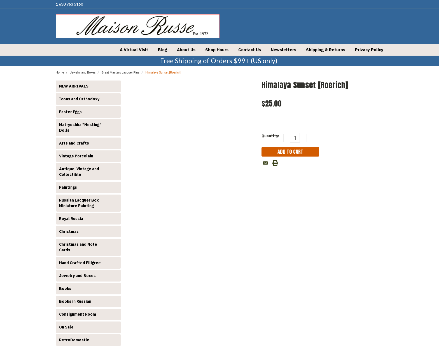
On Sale (66, 327)
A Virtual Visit (134, 49)
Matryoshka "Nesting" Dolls (80, 127)
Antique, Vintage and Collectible (79, 171)
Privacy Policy (369, 49)
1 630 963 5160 (69, 4)
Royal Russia (71, 218)
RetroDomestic (74, 339)
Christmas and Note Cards (78, 247)
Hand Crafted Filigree (80, 262)
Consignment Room (77, 314)
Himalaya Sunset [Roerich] (163, 72)
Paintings (68, 187)
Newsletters (283, 49)
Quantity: (270, 135)
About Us (186, 49)
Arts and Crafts (74, 143)
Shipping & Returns (325, 49)
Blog (162, 49)
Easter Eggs (70, 111)
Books (65, 288)
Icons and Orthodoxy (79, 98)
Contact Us (249, 49)
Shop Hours (216, 49)
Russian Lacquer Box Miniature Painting (79, 203)
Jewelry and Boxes (77, 275)
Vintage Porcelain (76, 156)
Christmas (69, 231)
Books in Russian (75, 301)
